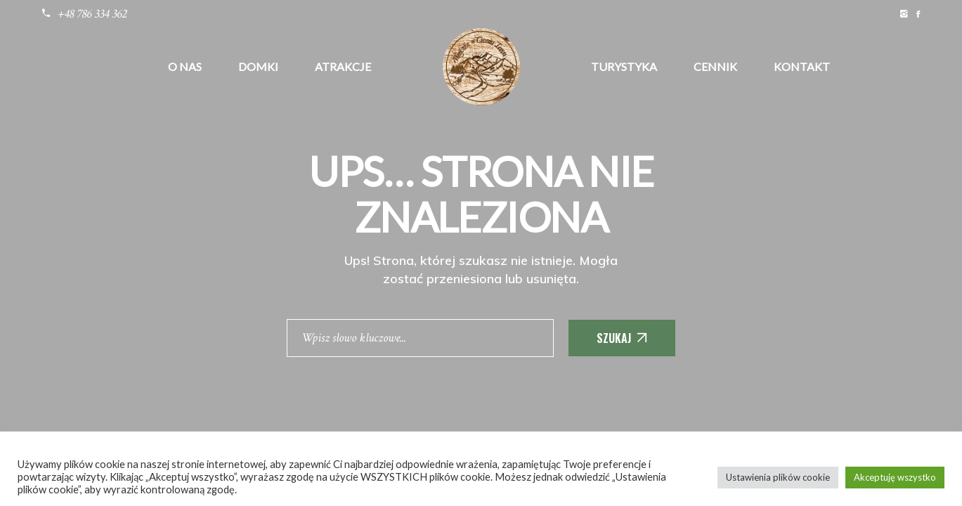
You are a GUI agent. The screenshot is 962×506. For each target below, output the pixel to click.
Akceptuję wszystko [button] (895, 477)
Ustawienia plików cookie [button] (778, 477)
